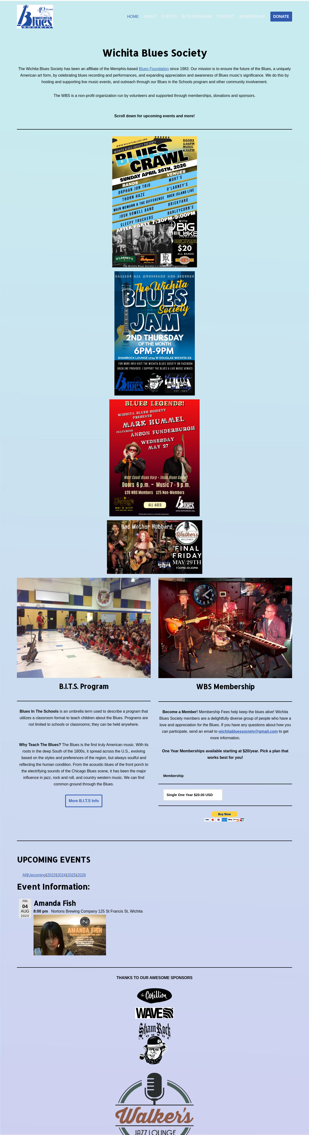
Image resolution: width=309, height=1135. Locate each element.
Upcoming (37, 875)
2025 (71, 875)
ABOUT (150, 17)
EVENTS (169, 17)
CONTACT (225, 17)
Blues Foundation (154, 69)
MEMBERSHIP (252, 17)
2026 (81, 875)
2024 (61, 875)
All (24, 875)
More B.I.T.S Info (84, 801)
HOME (133, 17)
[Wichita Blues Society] (35, 17)
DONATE (281, 17)
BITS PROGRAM (196, 17)
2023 (51, 875)
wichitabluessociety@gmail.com (248, 732)
